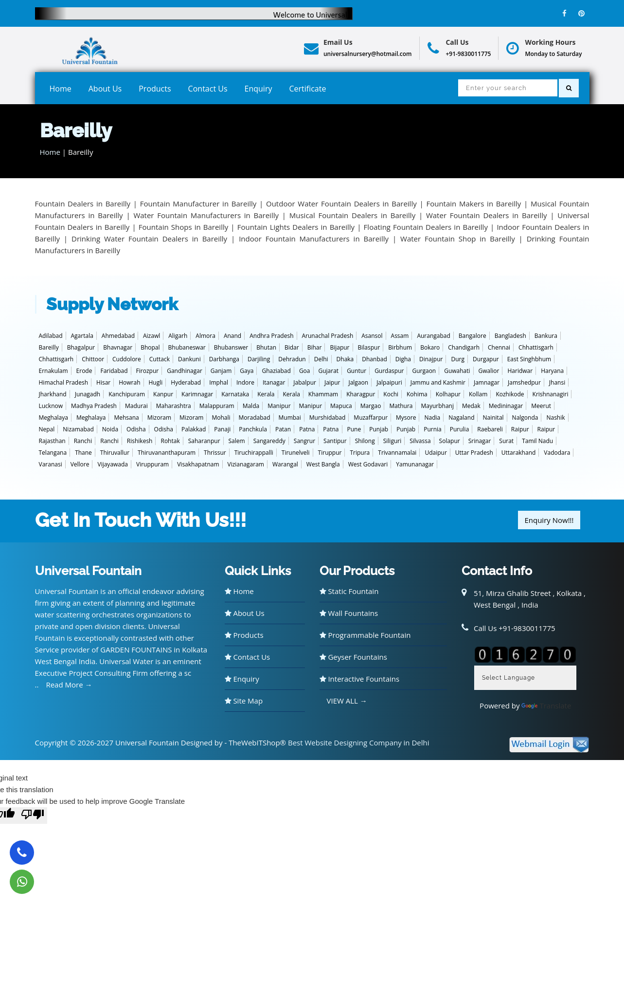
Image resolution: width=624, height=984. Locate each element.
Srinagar (479, 441)
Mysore (406, 417)
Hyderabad (186, 382)
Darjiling (259, 359)
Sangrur (304, 441)
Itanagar (274, 382)
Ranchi (83, 441)
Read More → (69, 684)
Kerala (265, 394)
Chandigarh (464, 347)
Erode (84, 371)
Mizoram (159, 417)
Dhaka (345, 359)
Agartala (82, 336)
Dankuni (189, 359)
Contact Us (208, 88)
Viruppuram (152, 464)
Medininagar (506, 406)
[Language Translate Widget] (525, 678)
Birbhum (400, 347)
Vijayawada (112, 464)
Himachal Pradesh (64, 382)
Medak (471, 406)
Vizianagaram (246, 464)
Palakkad (193, 429)
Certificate (307, 88)
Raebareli (490, 429)
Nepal (47, 429)
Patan (283, 429)
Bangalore (472, 336)
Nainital (492, 417)
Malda (251, 406)
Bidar (292, 347)
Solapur (449, 441)
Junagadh (88, 394)
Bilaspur (369, 347)
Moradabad (254, 417)
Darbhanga (224, 359)
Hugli (156, 382)
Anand (232, 336)
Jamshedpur (524, 382)
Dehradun (291, 359)
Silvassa (420, 441)
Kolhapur (448, 394)
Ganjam (221, 371)
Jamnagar (486, 382)
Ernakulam (53, 371)
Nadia (432, 417)
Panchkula (253, 429)
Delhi (321, 359)
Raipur (520, 429)
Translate (546, 705)
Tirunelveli (296, 452)
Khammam (323, 394)
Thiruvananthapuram (167, 452)
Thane (83, 452)
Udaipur (435, 452)
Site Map (244, 701)
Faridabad (113, 371)
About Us (105, 88)
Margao (370, 406)
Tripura (360, 452)
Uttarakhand (518, 452)
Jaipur (332, 382)
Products (155, 88)
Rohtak (169, 441)
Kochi (390, 394)
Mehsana (126, 417)
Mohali (221, 417)
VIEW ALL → (347, 701)
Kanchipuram (126, 394)
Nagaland (461, 417)
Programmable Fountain (365, 635)
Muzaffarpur (371, 417)
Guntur (356, 371)
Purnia (433, 429)
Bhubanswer (231, 347)
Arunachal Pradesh (328, 336)
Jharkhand (53, 394)
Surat (506, 441)
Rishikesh (140, 441)
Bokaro (430, 347)
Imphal (218, 382)
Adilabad (51, 336)
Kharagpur (360, 394)
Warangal (285, 464)
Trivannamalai (397, 452)
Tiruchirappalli (253, 452)
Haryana (552, 371)
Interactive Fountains (360, 679)
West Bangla (323, 464)
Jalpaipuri (389, 382)
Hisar (103, 382)
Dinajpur (431, 359)
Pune (354, 429)
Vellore (80, 464)
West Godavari (368, 464)
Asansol (371, 336)
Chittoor (93, 359)
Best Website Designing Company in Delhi (358, 742)
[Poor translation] (32, 815)
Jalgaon (358, 382)
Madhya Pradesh (94, 406)
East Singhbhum (529, 359)
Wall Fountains (349, 613)
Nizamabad (78, 429)
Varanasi (50, 464)
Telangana (53, 452)
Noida (110, 429)
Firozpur (147, 371)
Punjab (378, 429)
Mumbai (290, 417)
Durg (457, 359)
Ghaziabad (276, 371)
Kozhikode (510, 394)
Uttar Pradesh (474, 452)
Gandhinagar (184, 371)
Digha (403, 359)
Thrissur (215, 452)
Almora (205, 336)
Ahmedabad (118, 336)
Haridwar (520, 371)
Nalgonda (525, 417)
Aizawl (151, 336)
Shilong (365, 441)
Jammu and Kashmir (437, 382)
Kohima (417, 394)
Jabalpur (304, 382)
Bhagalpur (81, 347)
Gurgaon (424, 371)
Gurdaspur (389, 371)
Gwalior (489, 371)
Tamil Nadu (537, 441)
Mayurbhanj (437, 406)
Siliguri (392, 441)
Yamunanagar (415, 464)
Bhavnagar (117, 347)
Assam (400, 336)
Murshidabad (327, 417)
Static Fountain (349, 591)
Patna (307, 429)
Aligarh (177, 336)
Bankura (546, 336)
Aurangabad (433, 336)
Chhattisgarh (535, 347)
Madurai (136, 406)
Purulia (459, 429)
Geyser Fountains (353, 657)
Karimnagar (197, 394)
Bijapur (339, 347)
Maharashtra (173, 406)
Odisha (135, 429)
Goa (304, 371)
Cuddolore (126, 359)
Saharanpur (204, 441)
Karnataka (235, 394)
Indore (245, 382)
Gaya (246, 371)
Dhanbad (374, 359)
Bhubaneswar (187, 347)
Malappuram (216, 406)
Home (60, 88)
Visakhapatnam (198, 464)
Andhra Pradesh (271, 336)
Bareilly (49, 347)
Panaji (222, 429)
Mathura (400, 406)
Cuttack (159, 359)
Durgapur (486, 359)
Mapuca (341, 406)
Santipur (335, 441)
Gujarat (329, 371)
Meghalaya (53, 417)
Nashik (555, 417)
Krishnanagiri (551, 394)
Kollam (478, 394)
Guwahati (457, 371)
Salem (237, 441)
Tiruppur (330, 452)
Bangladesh (510, 336)
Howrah (129, 382)
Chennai (499, 347)
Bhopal (150, 347)
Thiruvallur (114, 452)
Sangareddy (269, 441)
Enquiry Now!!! (548, 520)
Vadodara (557, 452)
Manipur (278, 406)
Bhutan (266, 347)
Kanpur (163, 394)
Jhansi (557, 382)
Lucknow (51, 406)
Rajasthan (52, 441)
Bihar (314, 347)
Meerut (541, 406)
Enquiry (258, 88)
